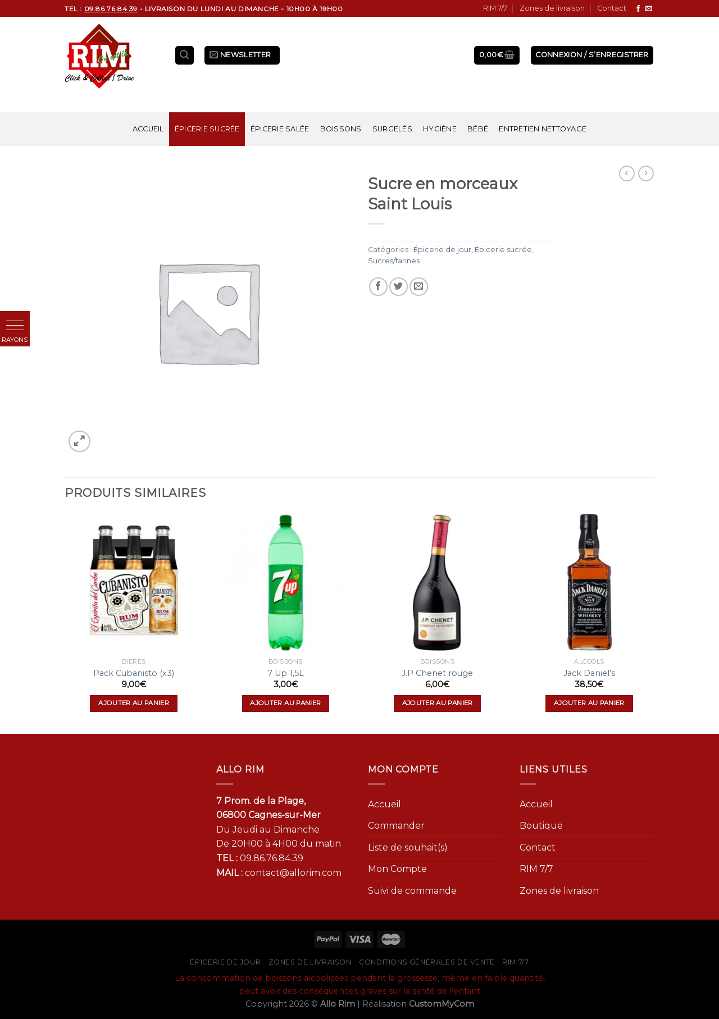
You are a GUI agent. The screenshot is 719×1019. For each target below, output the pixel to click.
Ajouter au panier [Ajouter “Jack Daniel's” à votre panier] (589, 703)
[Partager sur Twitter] (398, 286)
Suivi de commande (412, 890)
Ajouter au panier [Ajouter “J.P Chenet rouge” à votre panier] (437, 703)
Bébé (477, 129)
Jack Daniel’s (589, 673)
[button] (15, 326)
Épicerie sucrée (207, 129)
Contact (611, 8)
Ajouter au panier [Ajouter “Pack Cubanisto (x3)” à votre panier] (133, 703)
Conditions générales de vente (427, 962)
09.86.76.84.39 (271, 858)
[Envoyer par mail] (418, 286)
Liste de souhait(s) (408, 847)
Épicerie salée (280, 129)
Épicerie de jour (442, 249)
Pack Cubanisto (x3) (133, 673)
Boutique (541, 825)
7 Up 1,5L (285, 673)
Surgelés (392, 129)
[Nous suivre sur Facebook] (638, 9)
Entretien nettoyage (542, 129)
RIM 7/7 (495, 8)
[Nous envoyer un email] (648, 9)
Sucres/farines (394, 261)
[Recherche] (184, 55)
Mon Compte (397, 868)
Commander (396, 825)
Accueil (148, 129)
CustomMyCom (441, 1004)
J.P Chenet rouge (437, 673)
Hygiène (440, 129)
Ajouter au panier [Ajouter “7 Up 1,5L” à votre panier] (285, 703)
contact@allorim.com (293, 872)
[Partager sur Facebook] (378, 286)
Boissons (341, 129)
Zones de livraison (552, 8)
